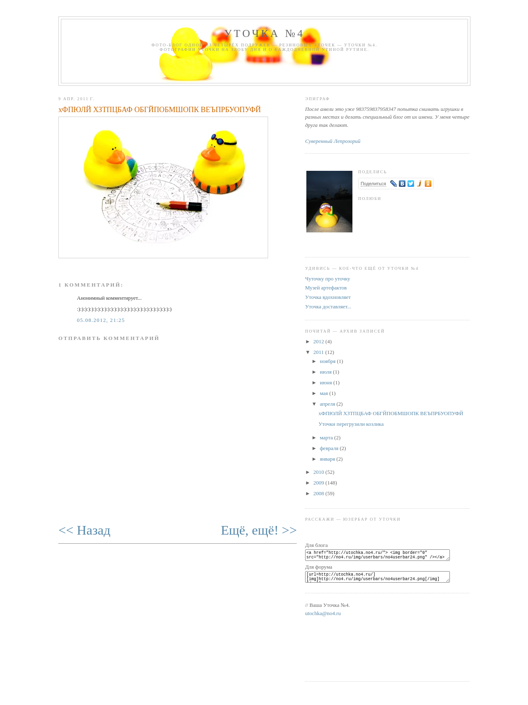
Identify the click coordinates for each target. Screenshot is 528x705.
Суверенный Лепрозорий (332, 141)
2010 (319, 472)
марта (327, 437)
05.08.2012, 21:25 (101, 320)
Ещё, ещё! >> (259, 530)
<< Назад (84, 530)
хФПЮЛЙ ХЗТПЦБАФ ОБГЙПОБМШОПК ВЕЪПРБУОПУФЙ (159, 110)
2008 (319, 493)
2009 (319, 483)
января (328, 459)
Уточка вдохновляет (328, 297)
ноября (328, 361)
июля (326, 372)
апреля (328, 404)
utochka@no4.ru (323, 618)
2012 (319, 341)
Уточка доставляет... (328, 306)
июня (326, 382)
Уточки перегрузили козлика (351, 424)
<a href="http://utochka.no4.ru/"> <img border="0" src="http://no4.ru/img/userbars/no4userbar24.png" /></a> (382, 556)
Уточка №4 (264, 33)
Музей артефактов (326, 288)
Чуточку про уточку (327, 279)
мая (324, 393)
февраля (330, 448)
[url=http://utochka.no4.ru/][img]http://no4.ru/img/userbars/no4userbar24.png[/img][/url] (382, 581)
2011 (319, 352)
